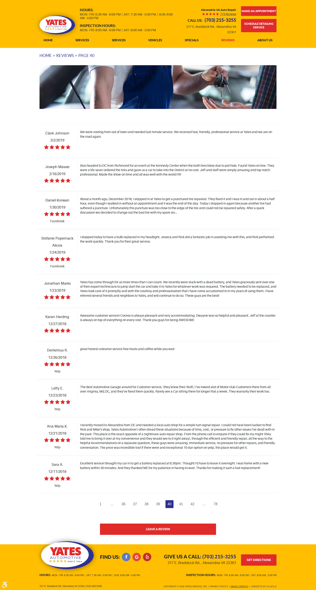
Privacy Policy (219, 586)
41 (181, 504)
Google (136, 557)
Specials (192, 40)
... (111, 504)
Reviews (228, 40)
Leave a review (158, 529)
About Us (264, 40)
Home (48, 40)
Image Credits (239, 586)
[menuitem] (48, 40)
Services (82, 40)
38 (146, 504)
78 (216, 504)
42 (193, 504)
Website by (263, 586)
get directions (259, 560)
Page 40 (86, 55)
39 (158, 504)
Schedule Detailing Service (258, 25)
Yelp (147, 557)
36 (124, 504)
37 (135, 504)
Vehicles (155, 40)
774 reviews (228, 14)
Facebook (126, 557)
